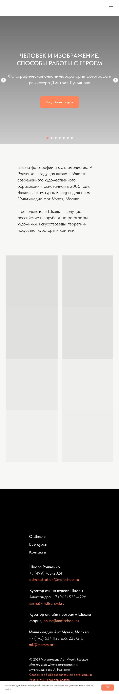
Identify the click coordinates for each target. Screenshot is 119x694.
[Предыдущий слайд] (3, 80)
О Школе (37, 536)
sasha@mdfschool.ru (46, 603)
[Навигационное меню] (111, 7)
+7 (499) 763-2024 (45, 573)
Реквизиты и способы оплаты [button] (49, 680)
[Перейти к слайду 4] (60, 138)
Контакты (37, 552)
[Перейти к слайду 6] (68, 138)
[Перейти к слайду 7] (72, 138)
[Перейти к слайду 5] (64, 138)
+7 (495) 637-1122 (44, 638)
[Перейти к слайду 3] (56, 138)
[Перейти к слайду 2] (52, 138)
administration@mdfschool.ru (54, 579)
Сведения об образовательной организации (60, 675)
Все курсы (38, 544)
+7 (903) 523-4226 (69, 596)
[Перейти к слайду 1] (47, 138)
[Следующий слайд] (115, 80)
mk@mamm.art (42, 644)
